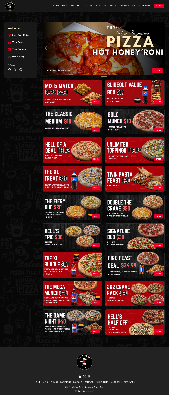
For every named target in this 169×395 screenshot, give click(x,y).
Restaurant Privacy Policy (94, 387)
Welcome (14, 28)
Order (159, 6)
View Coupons (17, 49)
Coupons (101, 6)
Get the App (16, 57)
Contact (113, 6)
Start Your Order (18, 35)
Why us (75, 6)
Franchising (128, 6)
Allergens (144, 6)
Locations (87, 6)
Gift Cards (129, 382)
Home (56, 6)
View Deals (15, 42)
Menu (65, 6)
